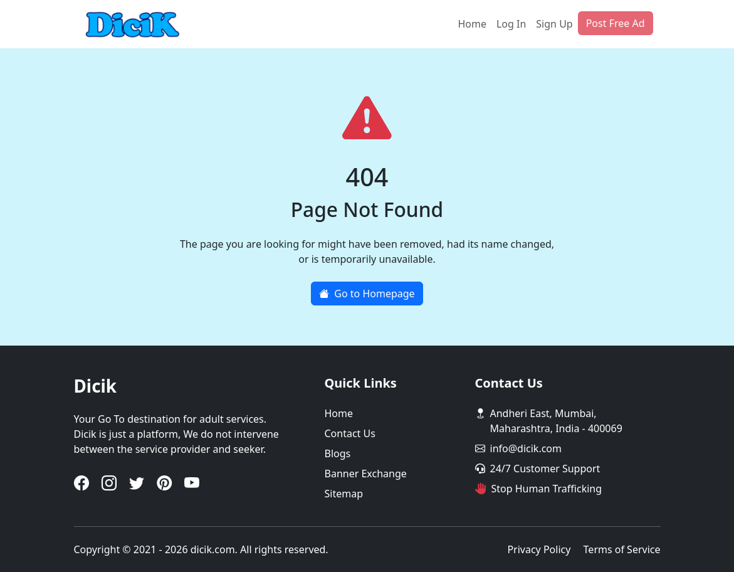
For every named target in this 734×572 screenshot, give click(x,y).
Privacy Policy (538, 549)
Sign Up (554, 24)
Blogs (338, 453)
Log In (511, 24)
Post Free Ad (615, 23)
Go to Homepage (366, 293)
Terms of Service (622, 549)
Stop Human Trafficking (546, 488)
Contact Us (350, 433)
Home (472, 24)
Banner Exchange (366, 473)
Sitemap (344, 493)
